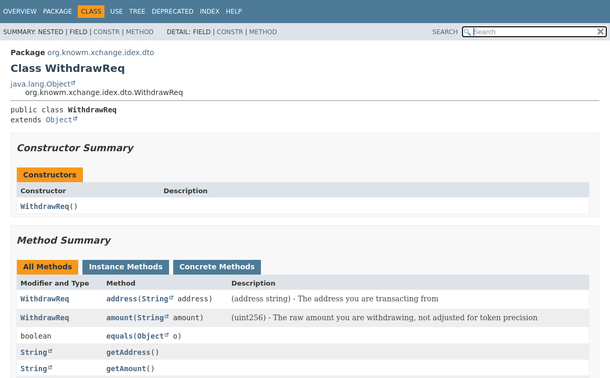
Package (57, 11)
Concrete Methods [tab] (217, 266)
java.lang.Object (40, 84)
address (122, 299)
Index (210, 11)
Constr (106, 32)
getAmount (126, 368)
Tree (137, 11)
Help (234, 11)
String (155, 299)
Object (59, 120)
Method (140, 32)
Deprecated (173, 11)
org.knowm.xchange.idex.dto (100, 52)
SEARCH (445, 32)
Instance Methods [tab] (125, 266)
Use (116, 11)
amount (120, 317)
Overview (20, 11)
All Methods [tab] (47, 266)
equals (120, 336)
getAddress (129, 352)
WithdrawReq (44, 206)
